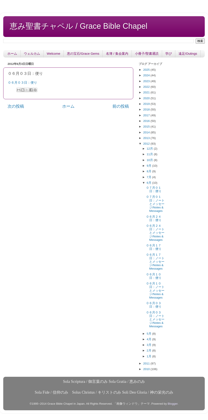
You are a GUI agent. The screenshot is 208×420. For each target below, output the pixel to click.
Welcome (53, 53)
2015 (147, 126)
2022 (147, 86)
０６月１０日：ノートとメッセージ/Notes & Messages (155, 290)
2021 (147, 92)
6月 (149, 182)
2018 (147, 109)
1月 (149, 356)
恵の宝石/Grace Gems (83, 53)
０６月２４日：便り (153, 218)
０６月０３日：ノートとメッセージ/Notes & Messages (155, 319)
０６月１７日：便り (153, 247)
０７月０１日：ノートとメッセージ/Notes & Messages (155, 203)
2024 (147, 75)
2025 (147, 69)
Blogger (173, 403)
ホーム (12, 53)
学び (168, 53)
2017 (147, 115)
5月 (149, 333)
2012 (147, 143)
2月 (149, 350)
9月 (149, 165)
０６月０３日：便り (22, 82)
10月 (150, 160)
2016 (147, 121)
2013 (147, 138)
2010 (147, 369)
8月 (149, 171)
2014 (147, 132)
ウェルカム (32, 53)
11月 (150, 154)
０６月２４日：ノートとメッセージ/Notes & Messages (155, 232)
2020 (147, 98)
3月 (149, 345)
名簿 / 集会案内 (117, 53)
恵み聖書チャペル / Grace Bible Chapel (78, 26)
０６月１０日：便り (153, 276)
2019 (147, 103)
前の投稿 (120, 106)
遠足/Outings (188, 53)
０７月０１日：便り (153, 189)
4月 (149, 339)
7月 (149, 177)
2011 (147, 363)
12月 (150, 148)
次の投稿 (16, 106)
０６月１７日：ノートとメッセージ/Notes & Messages (155, 261)
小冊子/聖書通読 (147, 53)
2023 (147, 81)
